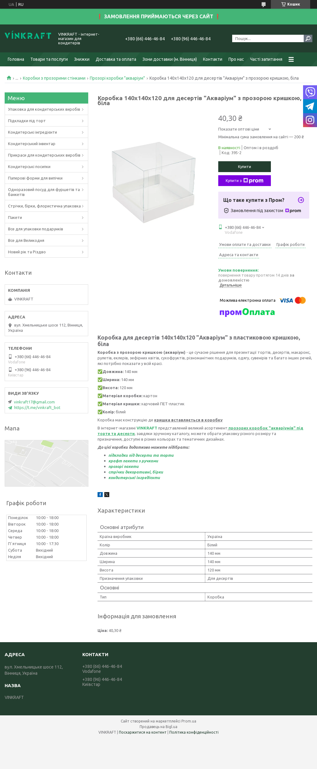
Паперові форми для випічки (35, 178)
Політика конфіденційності (194, 732)
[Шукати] (308, 38)
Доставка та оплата (116, 59)
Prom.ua (188, 721)
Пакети (15, 217)
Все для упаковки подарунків (35, 229)
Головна (16, 59)
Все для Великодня (26, 240)
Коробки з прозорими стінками (54, 78)
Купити (244, 166)
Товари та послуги (49, 59)
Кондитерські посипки (29, 166)
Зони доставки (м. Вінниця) (169, 59)
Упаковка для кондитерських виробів (44, 109)
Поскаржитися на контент (143, 732)
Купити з (244, 181)
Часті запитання (266, 59)
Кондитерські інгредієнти (32, 132)
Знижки (81, 59)
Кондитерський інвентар (31, 143)
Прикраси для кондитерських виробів (44, 155)
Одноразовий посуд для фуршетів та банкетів (44, 192)
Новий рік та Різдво (27, 252)
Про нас (236, 59)
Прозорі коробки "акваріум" (117, 78)
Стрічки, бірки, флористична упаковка (44, 206)
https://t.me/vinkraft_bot (37, 407)
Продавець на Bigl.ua (158, 727)
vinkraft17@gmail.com (34, 402)
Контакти (212, 59)
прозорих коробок (248, 428)
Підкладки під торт (27, 120)
